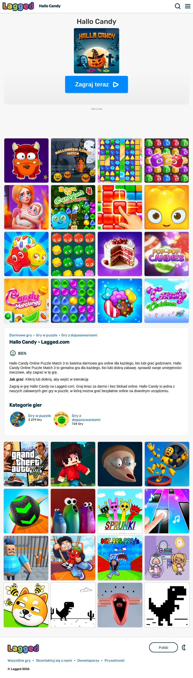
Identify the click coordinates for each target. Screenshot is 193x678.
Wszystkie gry (19, 660)
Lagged (19, 6)
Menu (188, 6)
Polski (163, 648)
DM (184, 647)
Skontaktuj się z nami (54, 660)
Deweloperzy (88, 660)
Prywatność (115, 660)
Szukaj (178, 6)
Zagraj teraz (92, 84)
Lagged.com (24, 648)
